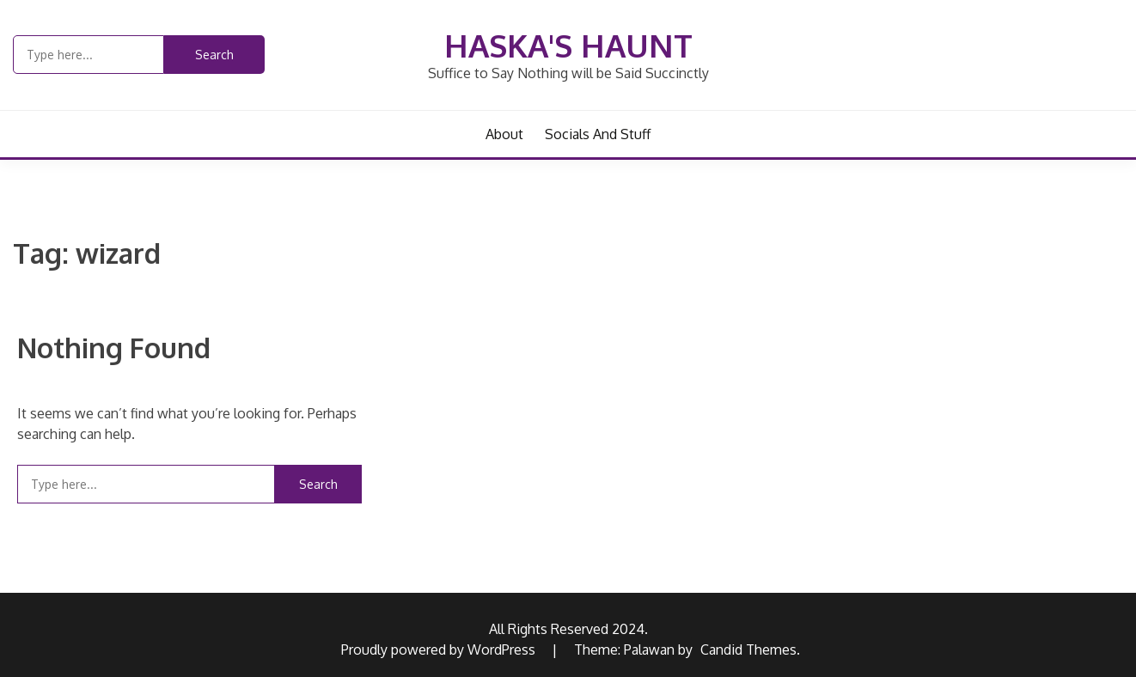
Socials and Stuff (597, 134)
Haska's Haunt (568, 45)
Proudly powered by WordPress (440, 649)
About (504, 134)
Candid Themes (748, 649)
